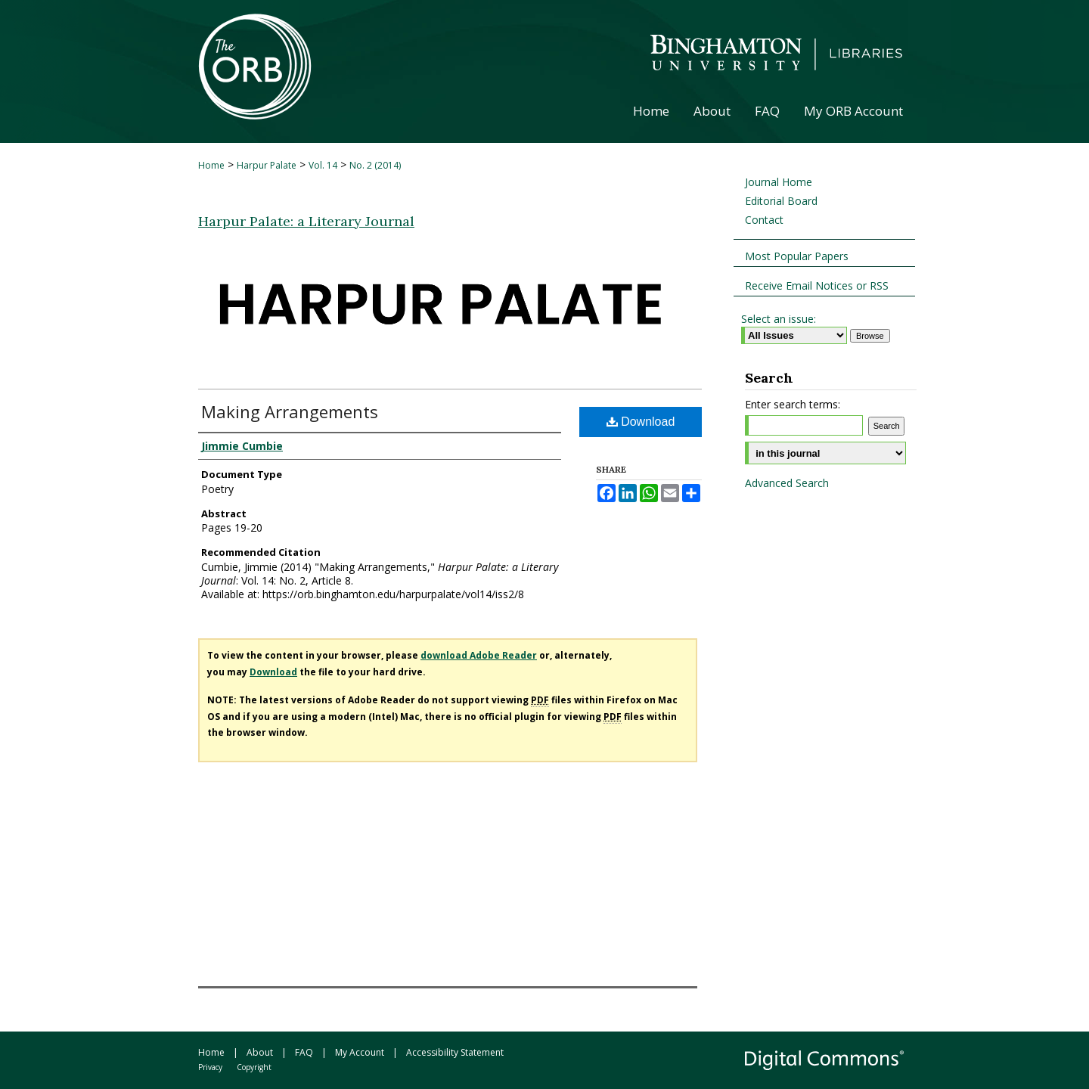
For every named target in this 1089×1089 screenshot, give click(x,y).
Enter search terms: (792, 404)
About (260, 1052)
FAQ (304, 1052)
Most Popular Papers (797, 256)
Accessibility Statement (455, 1052)
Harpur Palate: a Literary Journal (306, 221)
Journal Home (778, 182)
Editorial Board (781, 201)
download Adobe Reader (478, 655)
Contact (764, 220)
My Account (359, 1052)
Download (641, 421)
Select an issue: (778, 319)
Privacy (210, 1067)
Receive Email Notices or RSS (817, 285)
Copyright (254, 1067)
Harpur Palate (266, 165)
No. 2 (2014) (375, 165)
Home (211, 165)
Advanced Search (787, 483)
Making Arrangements (289, 411)
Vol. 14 (323, 165)
